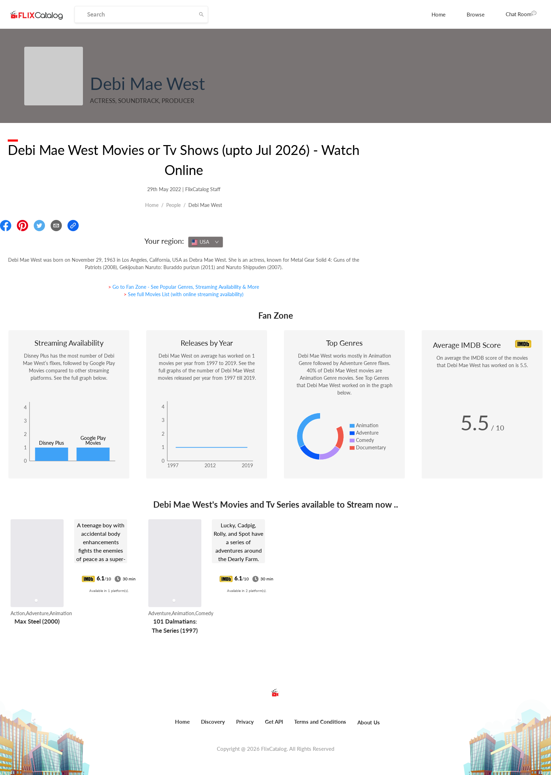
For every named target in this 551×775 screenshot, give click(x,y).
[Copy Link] (73, 225)
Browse (476, 14)
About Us (368, 722)
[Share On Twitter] (39, 225)
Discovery (213, 721)
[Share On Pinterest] (22, 225)
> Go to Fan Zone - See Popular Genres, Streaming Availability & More (183, 287)
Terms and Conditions (320, 721)
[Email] (56, 225)
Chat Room (521, 13)
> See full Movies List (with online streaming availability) (184, 294)
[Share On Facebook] (5, 225)
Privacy (245, 721)
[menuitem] (438, 14)
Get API (274, 721)
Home (439, 14)
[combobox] (205, 242)
